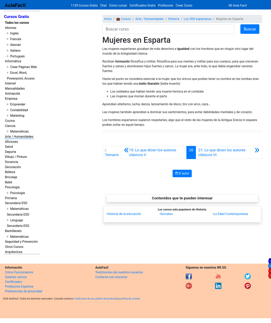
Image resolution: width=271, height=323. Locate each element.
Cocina (10, 121)
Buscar (250, 29)
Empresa (11, 98)
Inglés (14, 33)
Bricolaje (11, 177)
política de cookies (130, 298)
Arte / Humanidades (19, 136)
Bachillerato (13, 231)
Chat (103, 5)
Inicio (108, 19)
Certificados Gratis (142, 5)
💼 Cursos (123, 19)
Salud (9, 147)
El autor (182, 173)
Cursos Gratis (16, 16)
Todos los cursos (17, 23)
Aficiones (11, 142)
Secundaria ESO (16, 203)
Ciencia (10, 126)
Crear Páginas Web (23, 67)
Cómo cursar (118, 5)
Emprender (17, 104)
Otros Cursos (14, 247)
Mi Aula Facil (238, 5)
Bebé (8, 182)
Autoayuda (12, 93)
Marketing (17, 115)
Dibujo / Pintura (16, 157)
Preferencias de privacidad (23, 291)
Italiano (15, 50)
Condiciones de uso (84, 298)
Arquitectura (13, 252)
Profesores (165, 5)
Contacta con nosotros (111, 277)
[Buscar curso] (168, 29)
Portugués (17, 56)
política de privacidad (106, 298)
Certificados (13, 282)
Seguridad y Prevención (21, 241)
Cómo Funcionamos (19, 272)
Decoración (13, 167)
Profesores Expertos (19, 286)
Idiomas (10, 28)
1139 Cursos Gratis (84, 5)
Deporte (10, 152)
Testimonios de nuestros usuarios (119, 272)
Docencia (11, 162)
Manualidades (15, 88)
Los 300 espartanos (198, 19)
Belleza (10, 172)
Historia (173, 19)
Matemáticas (19, 131)
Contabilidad (19, 110)
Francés (15, 39)
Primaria (11, 198)
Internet (10, 83)
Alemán (15, 45)
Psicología (12, 187)
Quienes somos (16, 277)
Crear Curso (184, 5)
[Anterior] (154, 152)
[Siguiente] (229, 152)
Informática (13, 61)
